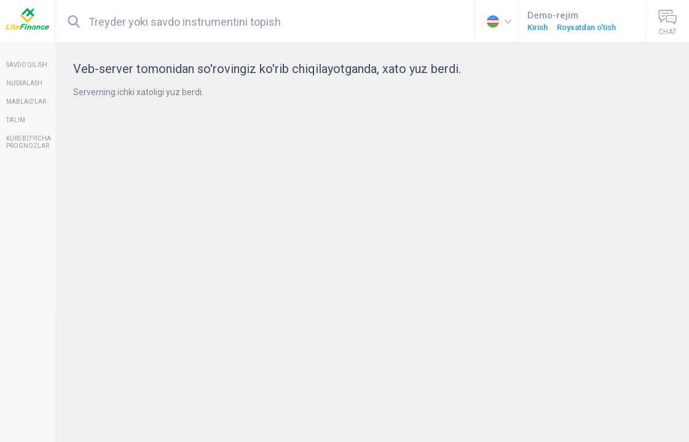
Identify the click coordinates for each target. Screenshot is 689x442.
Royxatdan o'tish (586, 27)
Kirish (537, 27)
